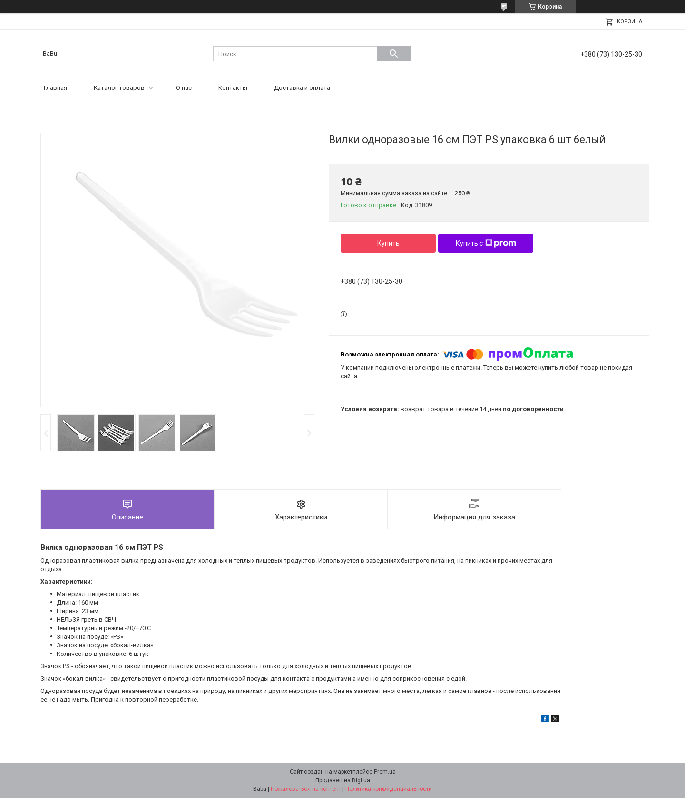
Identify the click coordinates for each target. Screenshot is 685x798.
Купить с (486, 243)
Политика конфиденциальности (388, 789)
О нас (184, 87)
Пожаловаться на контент (306, 789)
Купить (388, 243)
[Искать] (394, 53)
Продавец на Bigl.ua (342, 780)
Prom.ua (385, 772)
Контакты (232, 87)
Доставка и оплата (302, 87)
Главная (55, 87)
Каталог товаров (119, 87)
